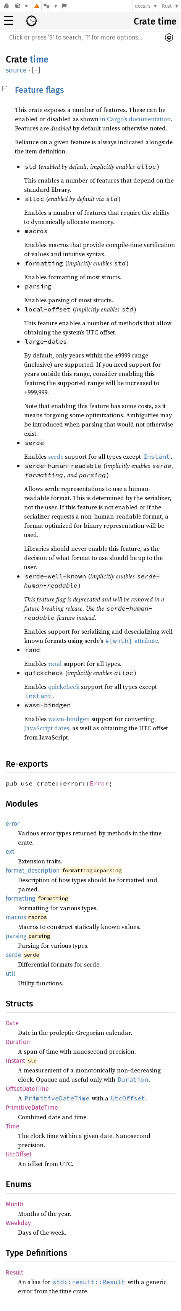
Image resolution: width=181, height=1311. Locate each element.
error (12, 823)
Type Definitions (36, 1253)
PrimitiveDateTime (32, 1107)
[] (36, 70)
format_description (33, 870)
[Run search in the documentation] (83, 37)
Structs (19, 1003)
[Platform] (51, 6)
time (39, 59)
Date (12, 1023)
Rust (167, 6)
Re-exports (27, 764)
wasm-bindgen (69, 719)
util (10, 973)
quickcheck (63, 686)
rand (55, 663)
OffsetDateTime (27, 1088)
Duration (18, 1042)
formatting (20, 898)
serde (55, 456)
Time (12, 1126)
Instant (15, 1060)
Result (14, 1272)
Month (14, 1204)
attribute (131, 640)
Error (99, 783)
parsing (16, 936)
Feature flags (39, 90)
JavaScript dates (46, 728)
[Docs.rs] (6, 6)
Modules (22, 804)
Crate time (155, 21)
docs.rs (142, 6)
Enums (18, 1184)
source (16, 70)
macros (16, 917)
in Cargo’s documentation (135, 119)
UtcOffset (19, 1154)
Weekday (18, 1223)
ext (10, 851)
